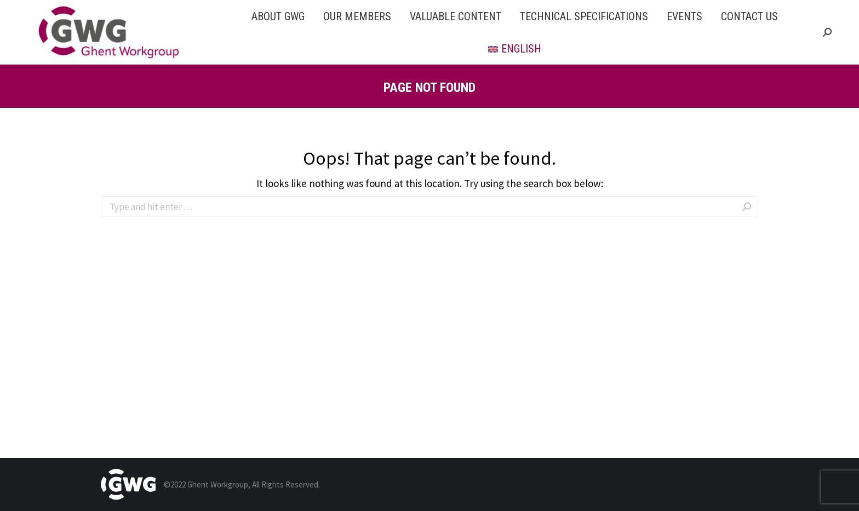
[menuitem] (278, 16)
